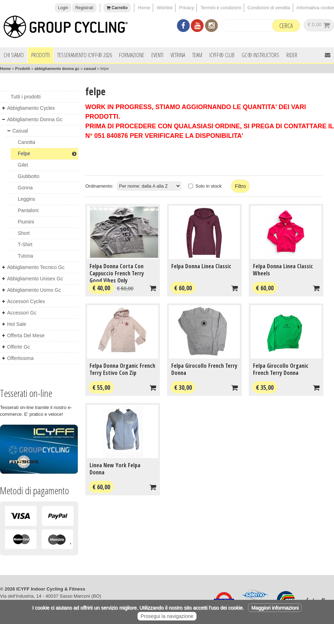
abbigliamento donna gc (57, 68)
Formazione (131, 55)
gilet (23, 165)
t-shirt (25, 244)
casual (90, 68)
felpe (47, 153)
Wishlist (165, 7)
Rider (291, 55)
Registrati (84, 7)
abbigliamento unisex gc (35, 278)
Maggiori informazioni (274, 607)
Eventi (157, 55)
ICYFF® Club (222, 55)
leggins (26, 199)
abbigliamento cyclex (31, 108)
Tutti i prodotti (26, 96)
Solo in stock (208, 186)
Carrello (117, 7)
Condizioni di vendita (269, 7)
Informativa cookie (315, 7)
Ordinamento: (99, 186)
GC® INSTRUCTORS (260, 55)
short (23, 233)
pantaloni (28, 210)
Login (63, 7)
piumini (26, 222)
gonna (25, 187)
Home (144, 7)
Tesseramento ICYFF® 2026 (84, 55)
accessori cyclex (26, 301)
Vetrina (178, 55)
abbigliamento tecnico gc (36, 267)
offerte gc (18, 347)
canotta (26, 142)
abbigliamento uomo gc (34, 290)
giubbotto (28, 176)
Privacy (186, 7)
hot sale (16, 324)
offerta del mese (26, 335)
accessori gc (21, 313)
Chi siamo (14, 55)
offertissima (20, 358)
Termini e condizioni (220, 7)
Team (197, 55)
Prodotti (40, 55)
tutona (25, 256)
